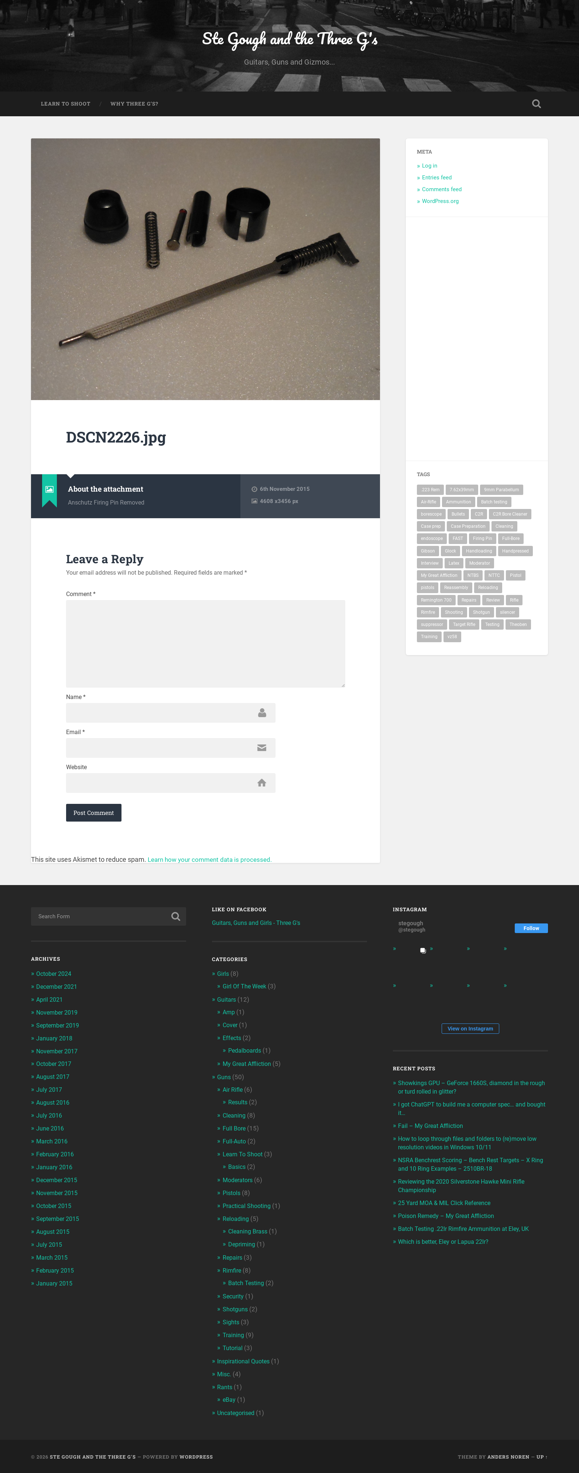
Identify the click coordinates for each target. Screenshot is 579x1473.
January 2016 (55, 1172)
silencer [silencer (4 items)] (507, 614)
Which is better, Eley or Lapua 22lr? (446, 1246)
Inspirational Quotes (245, 1361)
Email (75, 740)
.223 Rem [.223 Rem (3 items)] (430, 491)
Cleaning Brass (249, 1234)
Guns (224, 1084)
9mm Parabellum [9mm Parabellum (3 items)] (501, 491)
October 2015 (55, 1210)
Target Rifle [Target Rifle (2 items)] (464, 626)
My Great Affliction (249, 1070)
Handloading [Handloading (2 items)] (479, 552)
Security (234, 1298)
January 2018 (55, 1045)
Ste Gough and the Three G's (289, 39)
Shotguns (236, 1311)
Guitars (227, 1008)
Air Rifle (233, 1096)
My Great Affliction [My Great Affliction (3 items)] (439, 577)
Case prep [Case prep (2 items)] (431, 528)
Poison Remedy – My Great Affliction (449, 1221)
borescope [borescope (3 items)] (431, 516)
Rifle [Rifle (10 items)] (514, 602)
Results (238, 1108)
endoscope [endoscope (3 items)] (432, 540)
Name (76, 704)
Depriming (242, 1247)
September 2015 (59, 1222)
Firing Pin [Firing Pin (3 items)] (482, 540)
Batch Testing (247, 1285)
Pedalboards (246, 1057)
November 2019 (59, 1020)
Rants (225, 1387)
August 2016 (54, 1108)
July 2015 (50, 1248)
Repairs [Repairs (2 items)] (469, 602)
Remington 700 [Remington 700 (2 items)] (436, 602)
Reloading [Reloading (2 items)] (488, 589)
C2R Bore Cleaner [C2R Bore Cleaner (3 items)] (510, 516)
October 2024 (55, 982)
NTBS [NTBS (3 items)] (473, 577)
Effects (233, 1045)
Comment (81, 596)
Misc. (224, 1374)
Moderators (239, 1184)
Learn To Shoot (65, 105)
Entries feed (437, 179)
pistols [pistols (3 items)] (427, 589)
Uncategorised (237, 1412)
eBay (229, 1399)
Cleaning (235, 1121)
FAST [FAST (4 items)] (458, 540)
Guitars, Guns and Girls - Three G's (259, 931)
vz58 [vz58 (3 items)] (452, 638)
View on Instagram (470, 1037)
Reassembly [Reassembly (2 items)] (456, 589)
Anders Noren (508, 1456)
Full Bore (235, 1134)
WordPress (196, 1456)
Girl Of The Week (246, 995)
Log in (429, 168)
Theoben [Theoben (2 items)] (518, 626)
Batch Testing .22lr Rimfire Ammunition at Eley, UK (467, 1234)
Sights (231, 1323)
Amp (229, 1020)
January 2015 (55, 1285)
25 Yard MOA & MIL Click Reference (447, 1208)
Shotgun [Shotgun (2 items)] (481, 614)
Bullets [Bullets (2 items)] (458, 516)
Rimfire (232, 1273)
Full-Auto (235, 1146)
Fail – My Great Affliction (432, 1134)
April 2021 (50, 1008)
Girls (223, 983)
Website (76, 775)
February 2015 (56, 1273)
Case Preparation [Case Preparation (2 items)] (468, 528)
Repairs (233, 1260)
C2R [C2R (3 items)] (479, 516)
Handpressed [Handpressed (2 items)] (515, 552)
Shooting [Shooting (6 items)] (454, 614)
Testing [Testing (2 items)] (492, 626)
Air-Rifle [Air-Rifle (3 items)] (428, 503)
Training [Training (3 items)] (429, 638)
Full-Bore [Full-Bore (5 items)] (511, 540)
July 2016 (50, 1121)
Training (234, 1336)
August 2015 (54, 1235)
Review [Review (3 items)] (493, 602)
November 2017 (59, 1058)
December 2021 (58, 995)
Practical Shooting (248, 1210)
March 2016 (53, 1146)
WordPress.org (440, 203)
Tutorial (233, 1348)
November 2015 (59, 1197)
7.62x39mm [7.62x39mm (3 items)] (462, 491)
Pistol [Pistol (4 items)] (515, 577)
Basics (237, 1171)
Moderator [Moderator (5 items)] (479, 565)
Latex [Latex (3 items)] (454, 565)
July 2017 (50, 1096)
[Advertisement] (515, 340)
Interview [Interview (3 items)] (430, 565)
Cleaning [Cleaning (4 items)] (504, 528)
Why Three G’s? (134, 105)
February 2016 (56, 1159)
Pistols (232, 1197)
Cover (231, 1033)
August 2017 (54, 1083)
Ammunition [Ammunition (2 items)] (458, 503)
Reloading (236, 1222)
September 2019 (59, 1033)
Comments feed (442, 191)
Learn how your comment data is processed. (213, 869)
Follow (531, 937)
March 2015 (53, 1260)
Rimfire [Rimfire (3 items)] (428, 614)
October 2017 (55, 1071)
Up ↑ (542, 1456)
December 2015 (58, 1184)
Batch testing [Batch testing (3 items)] (494, 503)
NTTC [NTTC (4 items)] (494, 577)
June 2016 (51, 1134)
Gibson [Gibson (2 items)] (428, 552)
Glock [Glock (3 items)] (450, 552)
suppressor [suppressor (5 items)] (432, 626)
